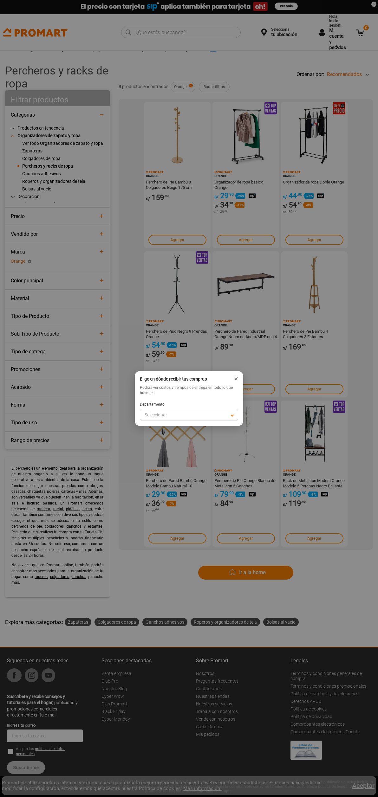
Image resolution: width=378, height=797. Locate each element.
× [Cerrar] (236, 379)
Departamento (152, 404)
